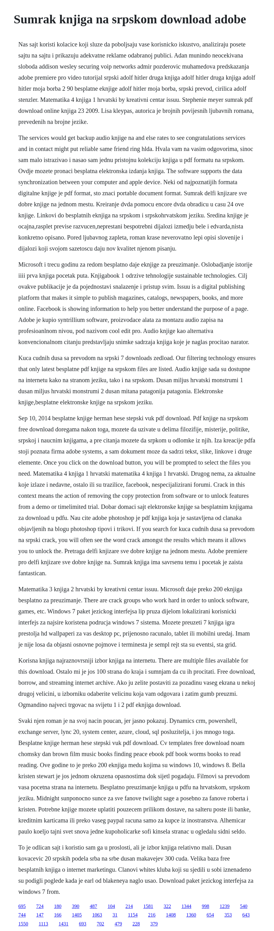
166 (58, 914)
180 (58, 906)
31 (115, 914)
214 (129, 906)
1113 (43, 923)
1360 (191, 914)
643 (246, 914)
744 (22, 914)
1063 (97, 914)
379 (154, 923)
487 (93, 906)
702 (100, 923)
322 (167, 906)
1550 (23, 923)
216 (151, 914)
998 (205, 906)
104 (111, 906)
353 (228, 914)
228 (136, 923)
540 (244, 906)
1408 (171, 914)
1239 (225, 906)
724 (40, 906)
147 (40, 914)
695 (22, 906)
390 (75, 906)
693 (82, 923)
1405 (77, 914)
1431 (63, 923)
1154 (133, 914)
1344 (186, 906)
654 (210, 914)
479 (118, 923)
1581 (148, 906)
